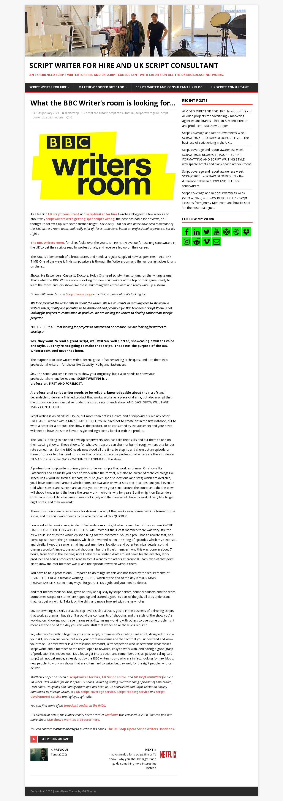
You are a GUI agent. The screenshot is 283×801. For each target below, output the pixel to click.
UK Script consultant (230, 87)
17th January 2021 (47, 113)
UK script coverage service (95, 692)
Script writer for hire (48, 87)
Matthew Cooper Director (101, 87)
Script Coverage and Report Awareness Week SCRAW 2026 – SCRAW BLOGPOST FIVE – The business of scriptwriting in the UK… (215, 138)
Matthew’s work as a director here (73, 720)
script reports (55, 117)
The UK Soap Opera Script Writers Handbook (140, 729)
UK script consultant (63, 214)
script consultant (97, 113)
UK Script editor (114, 677)
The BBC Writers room (47, 243)
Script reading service (133, 692)
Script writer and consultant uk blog (169, 87)
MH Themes (89, 791)
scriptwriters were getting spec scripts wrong (80, 219)
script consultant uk (121, 113)
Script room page (79, 294)
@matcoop (72, 113)
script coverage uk (148, 113)
